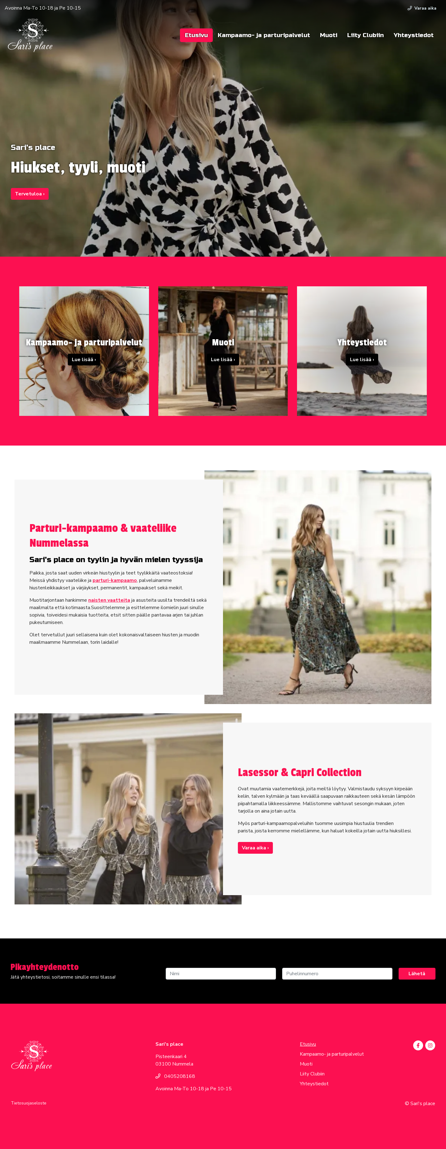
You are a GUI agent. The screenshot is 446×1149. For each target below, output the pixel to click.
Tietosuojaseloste (28, 1103)
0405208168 (175, 1076)
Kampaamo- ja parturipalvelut (264, 35)
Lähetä (417, 973)
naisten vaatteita (109, 600)
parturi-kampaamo (115, 580)
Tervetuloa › (30, 193)
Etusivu (196, 35)
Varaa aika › (255, 847)
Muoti (328, 35)
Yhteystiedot (414, 35)
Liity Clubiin (365, 35)
